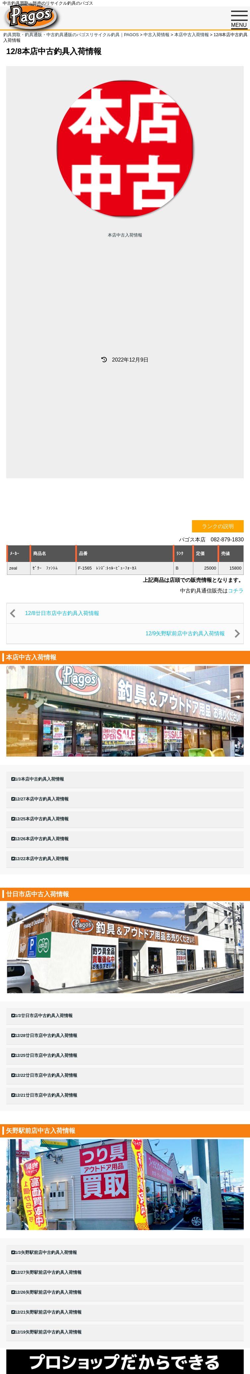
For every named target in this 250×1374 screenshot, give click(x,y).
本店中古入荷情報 (125, 235)
